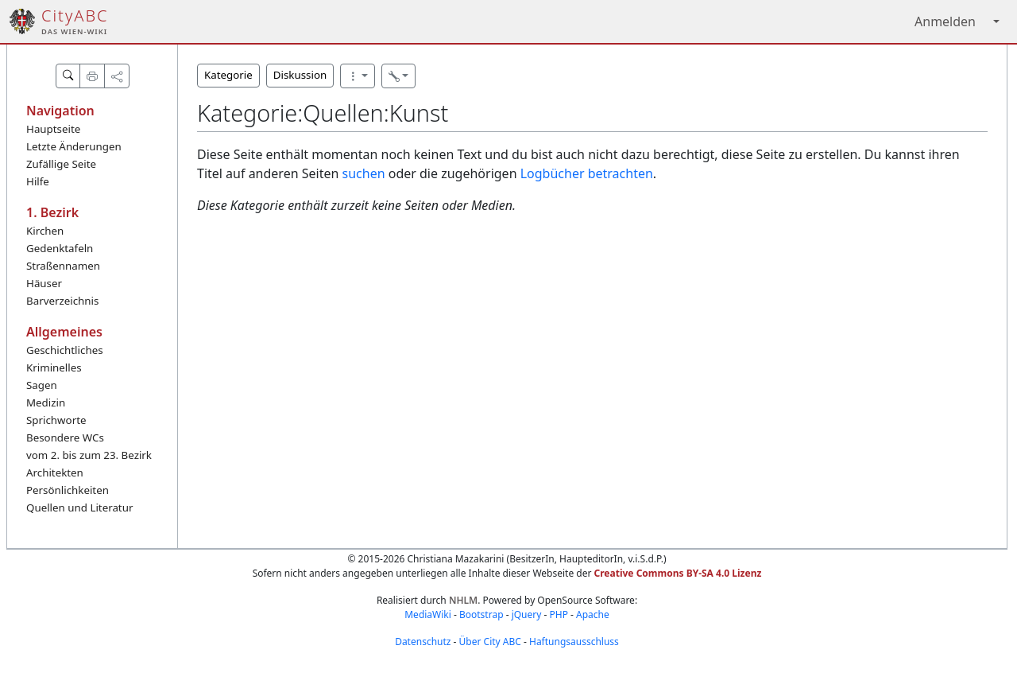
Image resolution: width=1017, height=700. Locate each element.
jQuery (527, 614)
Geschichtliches (64, 350)
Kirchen (45, 231)
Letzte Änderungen (74, 146)
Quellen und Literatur (79, 507)
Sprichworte (56, 420)
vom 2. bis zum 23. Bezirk (89, 455)
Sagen (41, 385)
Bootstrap (481, 614)
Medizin (45, 402)
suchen (363, 173)
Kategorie (228, 75)
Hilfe (37, 181)
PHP (558, 614)
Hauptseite (53, 129)
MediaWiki (427, 614)
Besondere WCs (65, 437)
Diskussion (300, 75)
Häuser (44, 283)
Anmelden (945, 21)
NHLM (463, 600)
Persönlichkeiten (67, 490)
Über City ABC (490, 641)
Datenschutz (422, 641)
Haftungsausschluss (574, 641)
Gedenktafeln (59, 248)
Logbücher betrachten (586, 173)
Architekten (54, 472)
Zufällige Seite (61, 164)
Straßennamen (63, 266)
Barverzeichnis (62, 301)
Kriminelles (54, 367)
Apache (592, 614)
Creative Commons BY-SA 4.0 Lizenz (678, 573)
